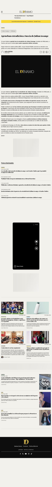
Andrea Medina (9, 51)
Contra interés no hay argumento (10, 348)
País (2, 392)
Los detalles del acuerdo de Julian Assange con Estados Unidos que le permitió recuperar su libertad (23, 171)
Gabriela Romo (30, 327)
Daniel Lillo (29, 358)
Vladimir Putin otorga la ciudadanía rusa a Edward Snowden (18, 179)
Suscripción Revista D (19, 15)
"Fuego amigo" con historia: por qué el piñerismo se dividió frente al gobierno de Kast (38, 349)
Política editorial (33, 446)
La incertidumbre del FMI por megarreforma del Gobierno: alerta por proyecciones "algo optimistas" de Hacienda (18, 378)
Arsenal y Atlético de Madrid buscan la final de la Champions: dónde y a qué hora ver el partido (13, 320)
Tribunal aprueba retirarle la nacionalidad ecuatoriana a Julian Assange (21, 197)
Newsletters (17, 18)
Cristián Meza (3, 384)
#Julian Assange (5, 31)
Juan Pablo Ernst (4, 327)
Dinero (3, 374)
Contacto (25, 446)
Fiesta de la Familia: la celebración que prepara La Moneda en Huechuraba (19, 414)
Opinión (3, 345)
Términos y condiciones (29, 449)
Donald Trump (37, 21)
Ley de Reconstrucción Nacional (19, 21)
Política (29, 345)
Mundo (3, 27)
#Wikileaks (13, 31)
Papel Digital (30, 15)
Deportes (3, 316)
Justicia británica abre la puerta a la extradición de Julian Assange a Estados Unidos (24, 191)
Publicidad (20, 449)
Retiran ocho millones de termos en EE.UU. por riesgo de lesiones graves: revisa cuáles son (37, 320)
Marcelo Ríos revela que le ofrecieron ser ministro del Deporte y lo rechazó (19, 396)
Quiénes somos (18, 446)
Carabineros (30, 21)
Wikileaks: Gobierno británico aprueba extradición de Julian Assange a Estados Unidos (26, 185)
